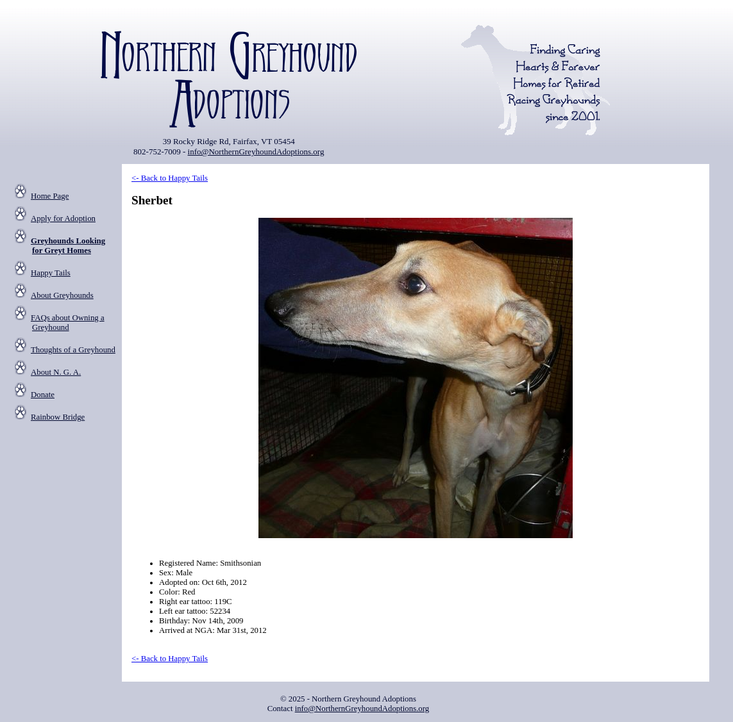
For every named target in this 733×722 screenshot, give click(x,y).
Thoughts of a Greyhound (73, 349)
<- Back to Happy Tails (169, 178)
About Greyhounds (62, 295)
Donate (43, 394)
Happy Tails (51, 272)
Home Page (50, 196)
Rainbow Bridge (58, 417)
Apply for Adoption (63, 218)
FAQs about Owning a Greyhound (68, 322)
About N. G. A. (56, 372)
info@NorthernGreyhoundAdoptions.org (256, 151)
